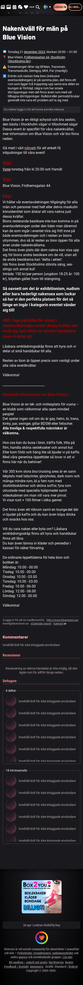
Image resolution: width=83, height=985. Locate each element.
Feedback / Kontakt (16, 966)
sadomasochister (62, 953)
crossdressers (42, 953)
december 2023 (34, 52)
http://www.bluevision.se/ (62, 620)
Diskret (73, 966)
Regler (69, 962)
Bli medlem (75, 7)
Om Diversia (56, 962)
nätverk (30, 148)
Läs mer (68, 957)
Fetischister (24, 953)
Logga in (60, 7)
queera (23, 957)
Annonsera (36, 966)
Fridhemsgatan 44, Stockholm (44, 57)
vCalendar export (41, 623)
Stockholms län (19, 61)
